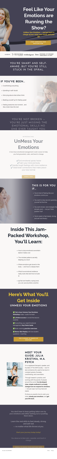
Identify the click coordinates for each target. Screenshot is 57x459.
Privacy (52, 456)
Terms (48, 456)
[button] (38, 42)
